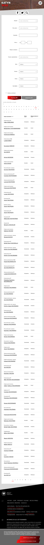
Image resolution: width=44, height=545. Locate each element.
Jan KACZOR (7, 367)
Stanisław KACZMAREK (10, 287)
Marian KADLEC (8, 444)
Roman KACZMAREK (9, 336)
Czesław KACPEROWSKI (10, 175)
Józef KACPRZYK (8, 212)
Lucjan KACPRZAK (9, 194)
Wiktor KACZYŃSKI (9, 433)
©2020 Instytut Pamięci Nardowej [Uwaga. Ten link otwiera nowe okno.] (25, 514)
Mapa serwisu (11, 506)
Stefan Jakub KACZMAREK (11, 306)
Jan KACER (7, 152)
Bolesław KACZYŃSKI (9, 421)
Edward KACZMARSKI (9, 361)
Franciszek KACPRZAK (10, 188)
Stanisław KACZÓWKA (9, 409)
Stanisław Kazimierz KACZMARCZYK (9, 280)
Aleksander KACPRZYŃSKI (11, 218)
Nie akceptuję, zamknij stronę (28, 541)
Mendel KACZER (8, 237)
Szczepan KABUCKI (9, 146)
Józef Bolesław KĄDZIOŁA (11, 463)
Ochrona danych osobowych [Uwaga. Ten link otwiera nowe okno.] (15, 509)
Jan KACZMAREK (8, 293)
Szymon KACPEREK (9, 169)
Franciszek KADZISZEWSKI (11, 469)
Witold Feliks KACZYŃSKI (10, 427)
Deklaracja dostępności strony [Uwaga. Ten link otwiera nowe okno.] (16, 511)
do (26, 42)
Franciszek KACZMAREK (10, 318)
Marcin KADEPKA (8, 438)
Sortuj (16, 78)
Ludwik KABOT (8, 140)
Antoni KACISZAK (8, 157)
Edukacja (24, 503)
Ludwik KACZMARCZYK (10, 274)
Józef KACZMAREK (9, 349)
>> (30, 479)
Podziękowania (11, 514)
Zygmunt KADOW (8, 450)
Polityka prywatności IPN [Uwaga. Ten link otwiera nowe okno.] (22, 506)
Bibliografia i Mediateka (13, 503)
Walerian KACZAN (8, 231)
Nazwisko (15, 35)
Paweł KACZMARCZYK (10, 261)
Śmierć (15, 71)
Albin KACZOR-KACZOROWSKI (12, 379)
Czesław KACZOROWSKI (10, 392)
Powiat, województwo (12, 57)
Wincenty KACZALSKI (9, 225)
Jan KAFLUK (7, 475)
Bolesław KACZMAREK (10, 324)
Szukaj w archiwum (12, 93)
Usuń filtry (27, 97)
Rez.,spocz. (15, 28)
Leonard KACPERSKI (9, 182)
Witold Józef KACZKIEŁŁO (11, 243)
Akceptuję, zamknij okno (29, 537)
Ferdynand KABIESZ (9, 134)
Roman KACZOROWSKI (10, 403)
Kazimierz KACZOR (9, 373)
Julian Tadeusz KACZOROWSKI (12, 385)
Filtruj (13, 98)
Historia (9, 500)
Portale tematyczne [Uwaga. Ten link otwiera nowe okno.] (31, 511)
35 (25, 479)
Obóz (16, 64)
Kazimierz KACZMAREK (10, 330)
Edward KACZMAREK (9, 343)
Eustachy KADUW (8, 456)
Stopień (15, 20)
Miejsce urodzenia (13, 49)
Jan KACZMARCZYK (9, 267)
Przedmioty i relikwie (23, 500)
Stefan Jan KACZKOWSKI (10, 249)
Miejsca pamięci (34, 500)
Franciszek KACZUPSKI (10, 414)
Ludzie (14, 500)
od (20, 42)
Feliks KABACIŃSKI (9, 122)
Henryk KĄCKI (7, 163)
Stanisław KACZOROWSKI (10, 398)
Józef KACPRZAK (8, 200)
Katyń (6, 4)
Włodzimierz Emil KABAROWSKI (12, 128)
